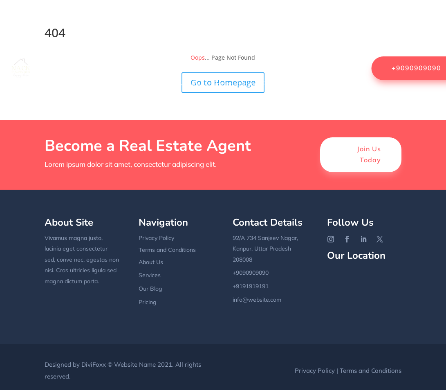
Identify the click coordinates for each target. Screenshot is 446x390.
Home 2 (102, 84)
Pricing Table (233, 84)
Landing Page (144, 84)
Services (123, 115)
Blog (298, 22)
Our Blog (150, 288)
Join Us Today (369, 154)
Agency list (165, 22)
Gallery (263, 53)
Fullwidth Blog (127, 53)
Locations (189, 84)
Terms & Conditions (226, 115)
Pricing (148, 302)
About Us (125, 22)
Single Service (166, 115)
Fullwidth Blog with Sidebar (200, 53)
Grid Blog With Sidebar (318, 53)
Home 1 (69, 84)
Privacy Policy (283, 84)
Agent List (207, 22)
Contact (59, 53)
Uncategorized (331, 115)
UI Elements (282, 115)
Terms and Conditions (167, 249)
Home (72, 22)
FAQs (88, 53)
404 (96, 22)
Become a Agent (257, 22)
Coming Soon (334, 22)
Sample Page (333, 84)
